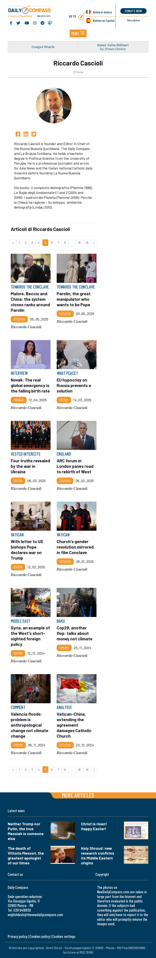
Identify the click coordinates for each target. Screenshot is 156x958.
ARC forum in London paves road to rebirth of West (75, 466)
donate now (133, 11)
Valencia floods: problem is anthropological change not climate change (30, 724)
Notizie (102, 12)
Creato (64, 647)
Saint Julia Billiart (113, 44)
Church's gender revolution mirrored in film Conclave (75, 546)
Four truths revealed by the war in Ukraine (30, 466)
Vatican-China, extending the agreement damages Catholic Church (74, 724)
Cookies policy (39, 936)
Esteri (64, 400)
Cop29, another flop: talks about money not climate (75, 633)
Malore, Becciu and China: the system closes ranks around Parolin (30, 302)
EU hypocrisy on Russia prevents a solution (74, 385)
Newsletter (133, 21)
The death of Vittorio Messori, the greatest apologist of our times (26, 855)
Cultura (65, 480)
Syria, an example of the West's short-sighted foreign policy (30, 636)
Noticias (103, 20)
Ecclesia (19, 319)
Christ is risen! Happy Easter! (94, 826)
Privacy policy (17, 936)
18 (79, 242)
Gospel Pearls (42, 46)
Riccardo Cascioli (26, 326)
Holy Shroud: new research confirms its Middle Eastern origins (97, 855)
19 (87, 242)
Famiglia (19, 400)
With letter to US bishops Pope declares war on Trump (27, 549)
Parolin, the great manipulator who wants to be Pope (74, 299)
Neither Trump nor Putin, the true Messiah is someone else (26, 831)
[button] (78, 33)
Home (78, 72)
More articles (78, 795)
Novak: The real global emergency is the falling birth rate (30, 385)
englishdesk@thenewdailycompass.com (35, 914)
